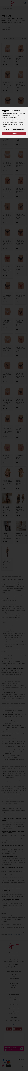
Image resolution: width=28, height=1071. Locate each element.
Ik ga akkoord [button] (14, 133)
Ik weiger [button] (6, 129)
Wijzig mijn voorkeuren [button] (18, 129)
